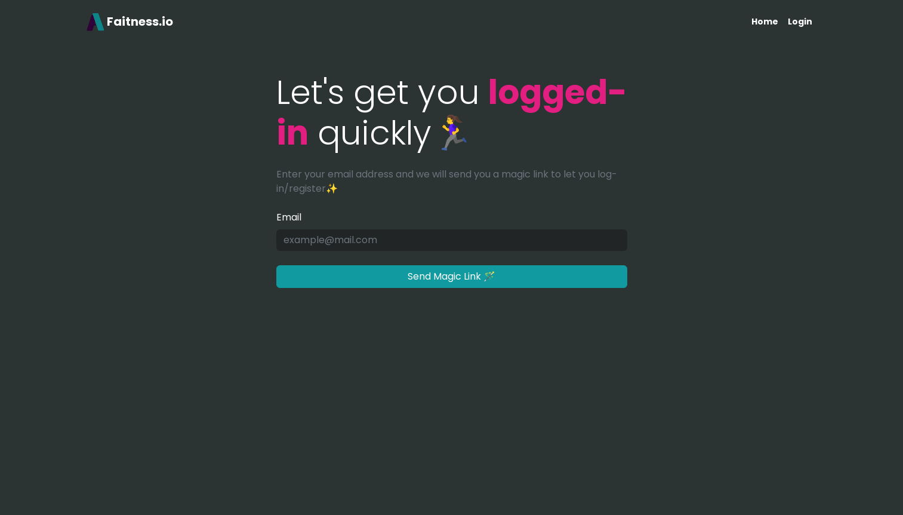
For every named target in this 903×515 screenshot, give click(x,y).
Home (764, 21)
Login (800, 21)
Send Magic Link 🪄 (451, 276)
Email (288, 217)
